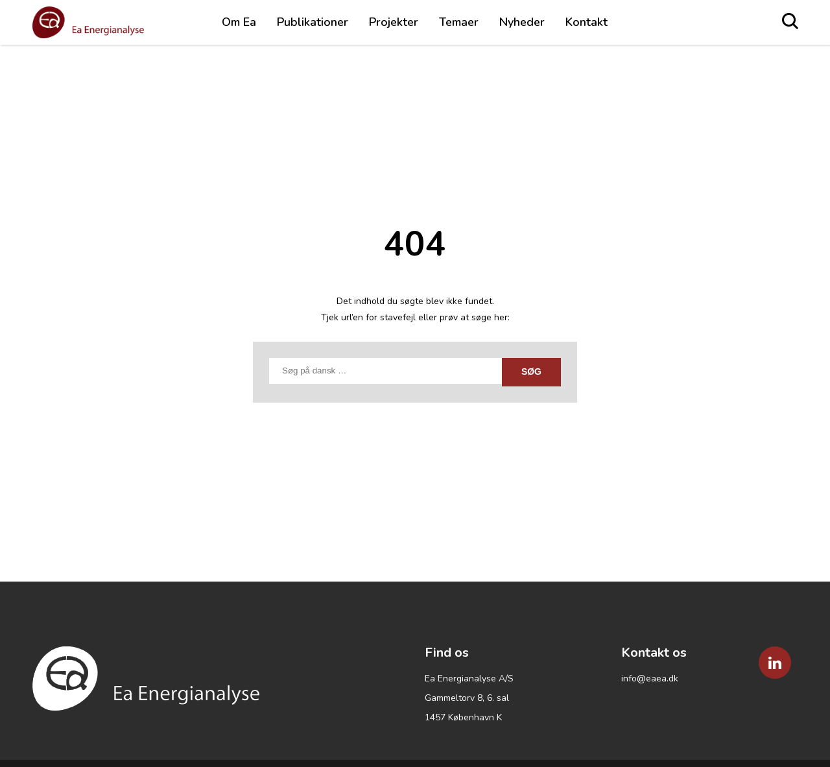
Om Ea (239, 22)
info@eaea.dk (649, 678)
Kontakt (586, 22)
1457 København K (463, 717)
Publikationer (312, 22)
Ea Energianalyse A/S (469, 678)
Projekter (393, 22)
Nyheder (522, 22)
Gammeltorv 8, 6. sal (467, 698)
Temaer (459, 22)
